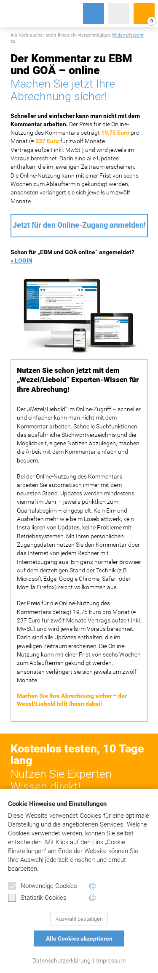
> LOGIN (21, 260)
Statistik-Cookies (37, 898)
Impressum (111, 960)
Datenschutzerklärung (61, 960)
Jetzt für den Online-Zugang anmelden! (79, 225)
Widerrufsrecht (128, 35)
